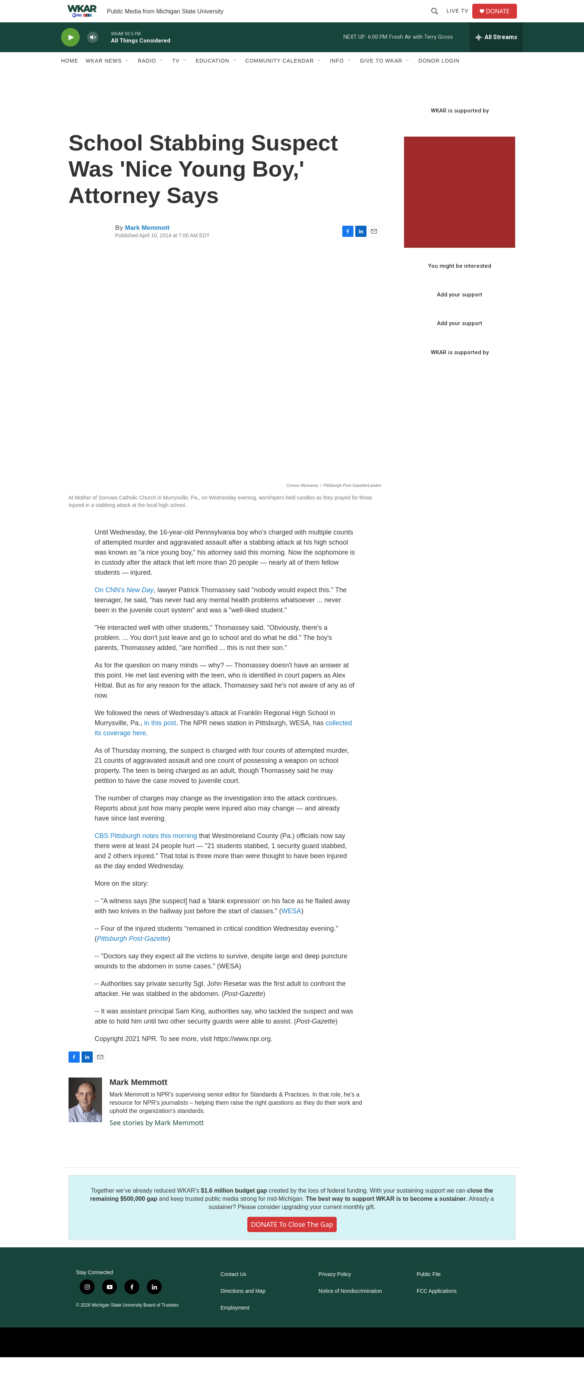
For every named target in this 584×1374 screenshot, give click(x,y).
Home (69, 77)
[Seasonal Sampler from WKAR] (459, 208)
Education (212, 77)
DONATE (502, 19)
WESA (291, 928)
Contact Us (233, 1291)
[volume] (92, 54)
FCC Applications (437, 1308)
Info (337, 77)
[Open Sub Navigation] (127, 77)
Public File (429, 1291)
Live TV (461, 19)
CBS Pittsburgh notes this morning (146, 852)
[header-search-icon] (438, 19)
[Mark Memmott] (85, 1116)
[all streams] (496, 54)
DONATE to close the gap (292, 1241)
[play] (70, 54)
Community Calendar (279, 77)
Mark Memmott (147, 244)
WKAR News (104, 77)
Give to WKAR (381, 77)
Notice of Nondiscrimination (350, 1308)
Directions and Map (243, 1308)
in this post (160, 739)
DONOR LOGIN (439, 77)
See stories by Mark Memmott (157, 1139)
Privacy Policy (334, 1291)
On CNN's (124, 606)
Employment (235, 1324)
